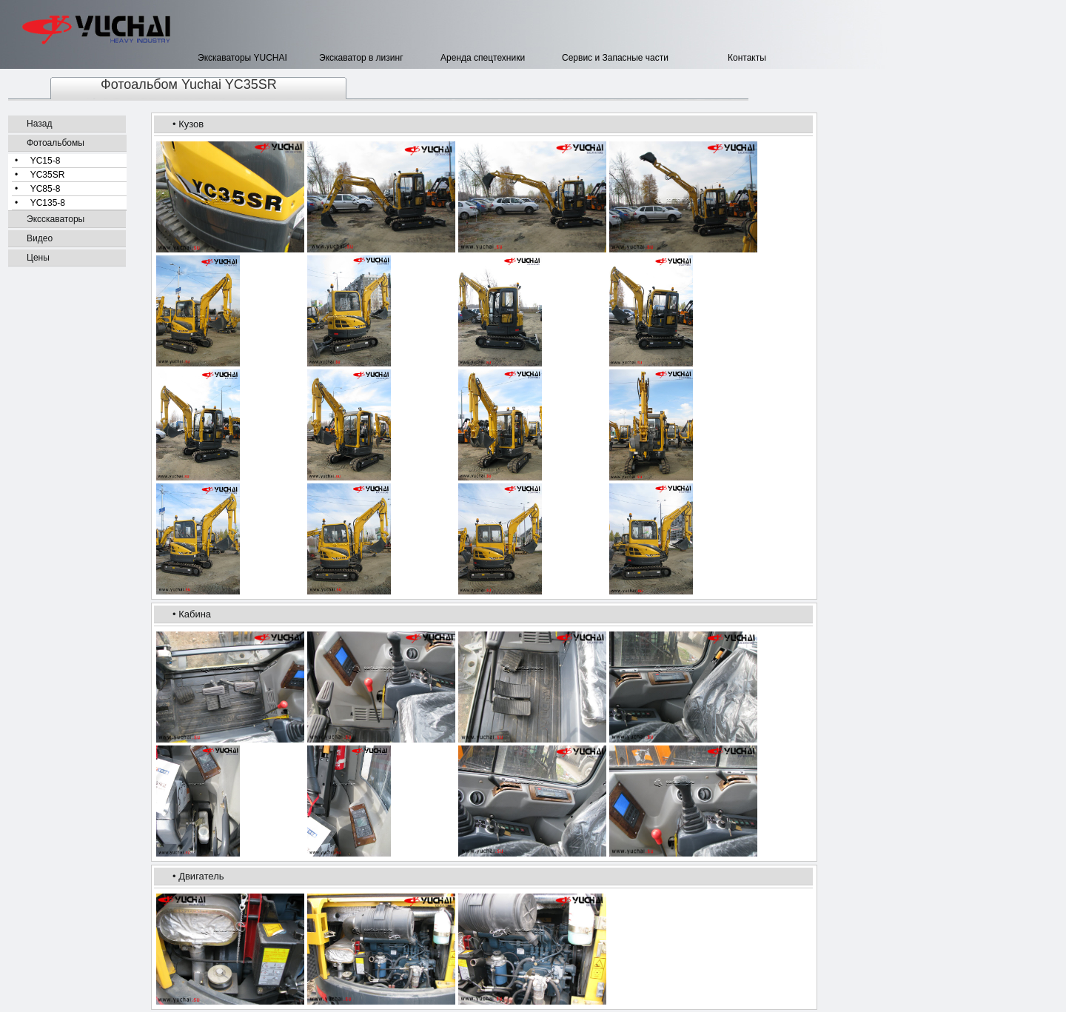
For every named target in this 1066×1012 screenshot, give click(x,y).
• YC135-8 (40, 203)
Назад (39, 123)
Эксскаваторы (55, 219)
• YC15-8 (37, 160)
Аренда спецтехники (482, 58)
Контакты (724, 58)
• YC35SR (39, 175)
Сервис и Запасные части (615, 58)
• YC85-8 (37, 189)
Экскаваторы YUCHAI (242, 58)
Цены (38, 257)
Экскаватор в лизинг (361, 58)
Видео (40, 238)
